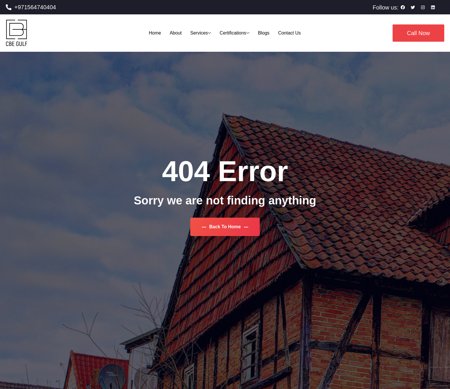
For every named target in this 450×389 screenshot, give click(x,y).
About (176, 32)
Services (200, 32)
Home (155, 32)
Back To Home (225, 226)
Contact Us (289, 32)
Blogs (263, 32)
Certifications (234, 32)
